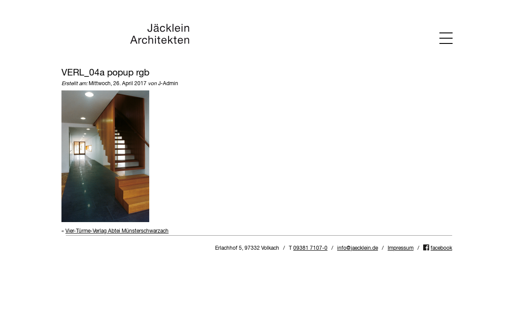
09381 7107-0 (310, 248)
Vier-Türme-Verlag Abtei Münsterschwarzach (117, 231)
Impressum (401, 248)
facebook (441, 248)
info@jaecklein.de (357, 248)
